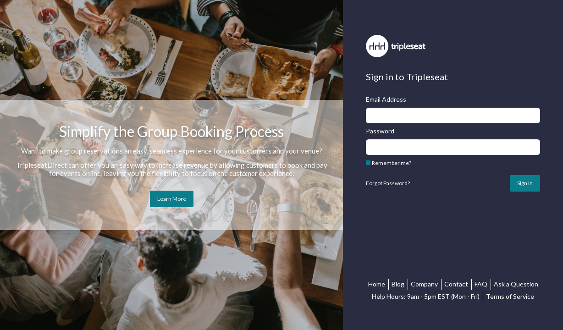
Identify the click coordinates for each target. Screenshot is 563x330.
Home (376, 284)
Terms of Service (510, 296)
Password (380, 131)
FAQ (481, 284)
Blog (398, 284)
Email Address (386, 99)
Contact (456, 284)
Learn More (171, 198)
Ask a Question (516, 284)
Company (424, 284)
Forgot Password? (388, 183)
